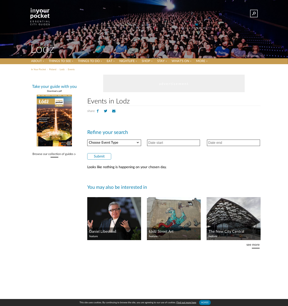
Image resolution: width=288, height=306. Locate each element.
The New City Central (226, 231)
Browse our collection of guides (52, 154)
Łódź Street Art (161, 231)
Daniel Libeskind (102, 231)
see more (253, 244)
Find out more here (186, 302)
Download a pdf (54, 91)
